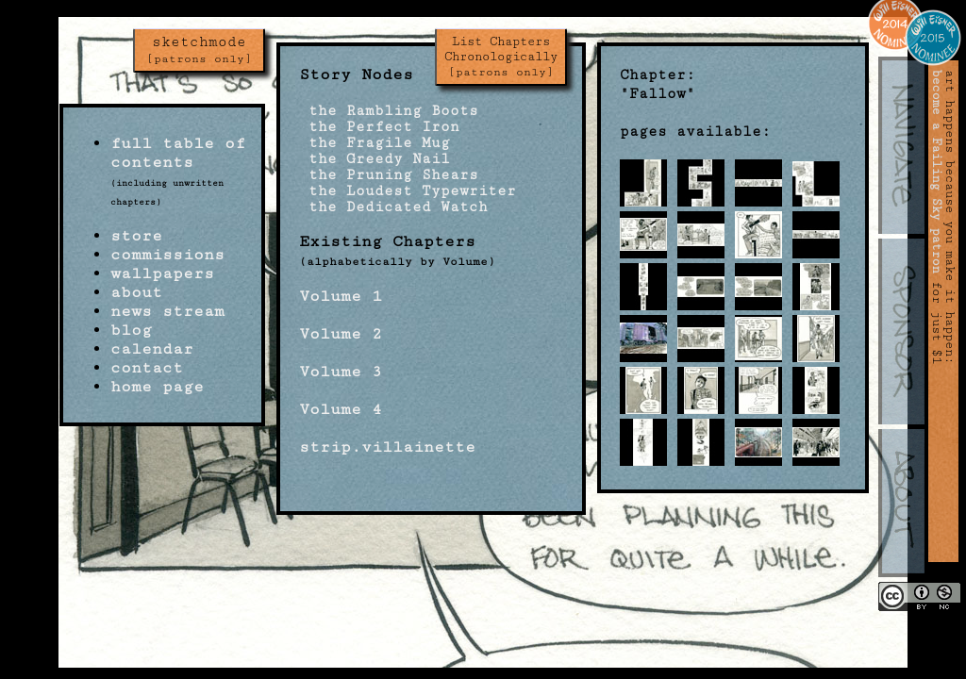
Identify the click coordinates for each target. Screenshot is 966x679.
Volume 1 (340, 296)
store (136, 235)
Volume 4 (340, 409)
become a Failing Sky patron (936, 171)
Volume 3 (340, 371)
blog (131, 330)
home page (157, 386)
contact (146, 367)
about (136, 292)
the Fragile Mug (374, 143)
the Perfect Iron (379, 127)
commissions (167, 254)
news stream (167, 311)
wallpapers (162, 273)
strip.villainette (387, 447)
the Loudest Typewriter (407, 191)
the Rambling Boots (388, 111)
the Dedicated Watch (393, 207)
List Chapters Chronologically (501, 56)
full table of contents (177, 153)
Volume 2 (340, 333)
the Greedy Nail (374, 159)
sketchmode (199, 50)
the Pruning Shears (388, 175)
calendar (151, 349)
